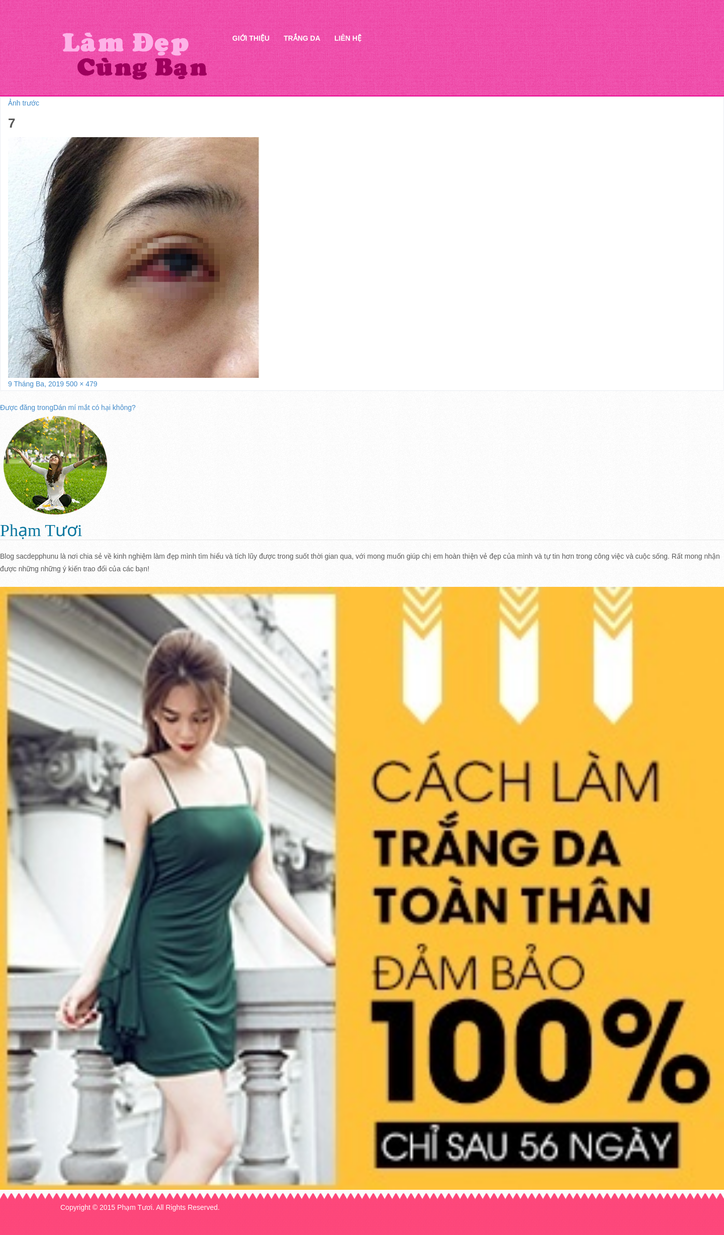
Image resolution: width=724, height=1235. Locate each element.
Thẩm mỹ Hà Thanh (134, 55)
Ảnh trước (23, 103)
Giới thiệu (250, 38)
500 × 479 (82, 384)
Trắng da (302, 38)
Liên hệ (347, 38)
